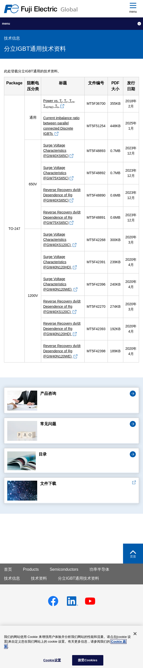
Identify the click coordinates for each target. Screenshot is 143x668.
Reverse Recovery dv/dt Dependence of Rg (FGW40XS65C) (61, 195)
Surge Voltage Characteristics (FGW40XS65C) (56, 150)
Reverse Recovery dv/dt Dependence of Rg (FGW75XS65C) (61, 217)
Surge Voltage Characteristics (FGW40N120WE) (57, 284)
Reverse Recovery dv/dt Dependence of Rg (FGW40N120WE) (61, 351)
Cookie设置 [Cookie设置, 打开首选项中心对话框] (52, 660)
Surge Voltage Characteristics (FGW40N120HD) (57, 262)
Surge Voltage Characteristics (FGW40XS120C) (57, 239)
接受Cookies (87, 660)
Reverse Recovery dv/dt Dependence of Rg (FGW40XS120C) (61, 306)
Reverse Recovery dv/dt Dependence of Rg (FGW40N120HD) (61, 328)
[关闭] (135, 633)
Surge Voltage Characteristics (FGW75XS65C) (56, 173)
